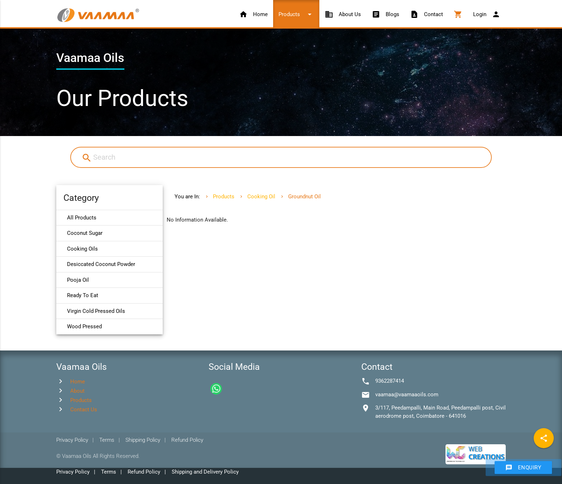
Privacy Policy (72, 440)
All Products (81, 217)
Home (253, 14)
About (77, 391)
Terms (106, 440)
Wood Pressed (84, 326)
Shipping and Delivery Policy (205, 472)
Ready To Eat (82, 295)
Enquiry (523, 467)
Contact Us (83, 409)
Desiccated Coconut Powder (101, 264)
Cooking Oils (82, 249)
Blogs (385, 14)
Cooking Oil (261, 196)
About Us (343, 14)
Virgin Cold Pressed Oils (96, 311)
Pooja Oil (78, 280)
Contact (426, 14)
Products (296, 14)
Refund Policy (187, 440)
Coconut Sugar (85, 233)
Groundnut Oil (304, 196)
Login (486, 14)
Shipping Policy (142, 440)
